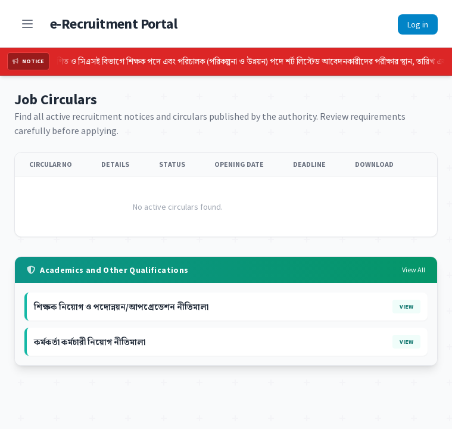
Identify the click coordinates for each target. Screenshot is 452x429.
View (406, 306)
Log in (417, 24)
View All (413, 269)
